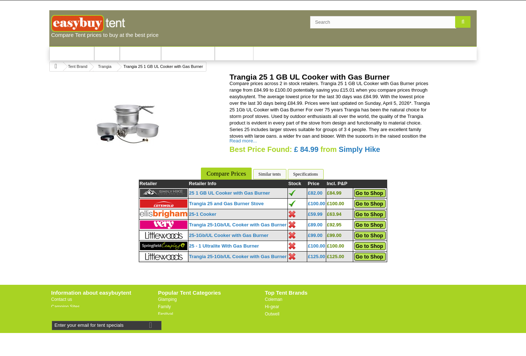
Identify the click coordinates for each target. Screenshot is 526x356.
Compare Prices (226, 173)
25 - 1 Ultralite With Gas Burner (224, 246)
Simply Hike (359, 149)
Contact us (61, 299)
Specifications (305, 174)
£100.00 (316, 203)
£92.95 (334, 224)
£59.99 (315, 214)
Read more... (243, 140)
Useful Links (63, 314)
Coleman (273, 299)
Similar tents (270, 174)
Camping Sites (65, 306)
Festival (165, 314)
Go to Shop (369, 193)
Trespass (274, 335)
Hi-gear (272, 306)
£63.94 (334, 214)
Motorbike (168, 328)
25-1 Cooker (202, 214)
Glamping (167, 299)
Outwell (272, 314)
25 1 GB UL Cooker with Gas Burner (229, 193)
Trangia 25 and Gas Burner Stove (226, 203)
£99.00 (315, 235)
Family (164, 306)
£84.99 (334, 193)
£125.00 (316, 256)
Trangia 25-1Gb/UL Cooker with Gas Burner (238, 224)
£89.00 (315, 224)
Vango (271, 321)
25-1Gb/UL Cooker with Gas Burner (228, 235)
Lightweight (169, 321)
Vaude (271, 328)
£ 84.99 (306, 149)
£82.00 (315, 193)
